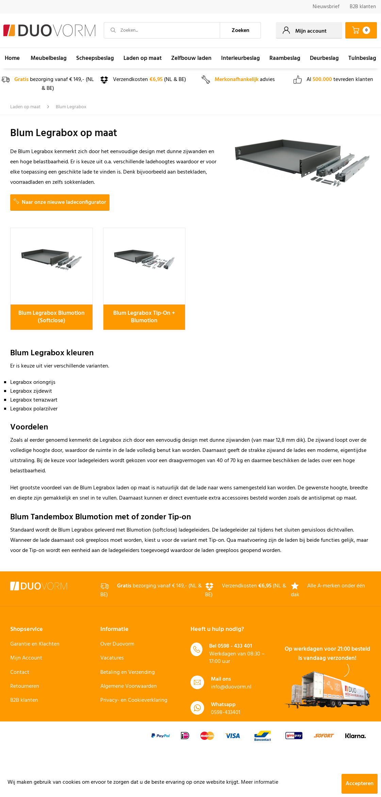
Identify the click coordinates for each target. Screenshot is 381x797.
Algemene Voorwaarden (128, 686)
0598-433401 (225, 712)
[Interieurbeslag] (240, 58)
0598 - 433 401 (235, 646)
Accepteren (360, 783)
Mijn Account (26, 658)
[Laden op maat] (142, 58)
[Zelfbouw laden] (191, 58)
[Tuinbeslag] (362, 58)
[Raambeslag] (285, 58)
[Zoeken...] (162, 30)
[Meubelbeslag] (48, 58)
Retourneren (24, 686)
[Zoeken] (240, 30)
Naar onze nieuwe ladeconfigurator (60, 202)
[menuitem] (326, 7)
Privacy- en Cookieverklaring (133, 700)
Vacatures (112, 658)
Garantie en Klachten (35, 644)
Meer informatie (259, 782)
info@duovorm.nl (231, 687)
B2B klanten (363, 7)
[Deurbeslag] (324, 58)
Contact (19, 672)
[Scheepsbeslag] (95, 58)
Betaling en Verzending (127, 672)
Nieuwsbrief (326, 7)
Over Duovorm (117, 644)
